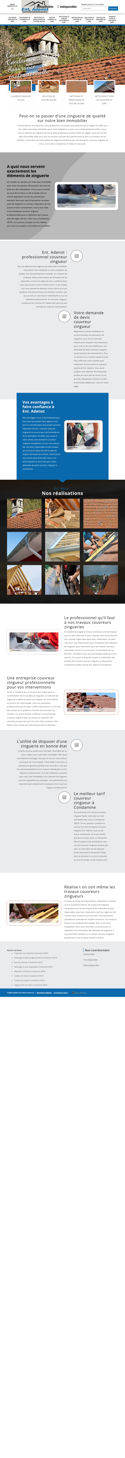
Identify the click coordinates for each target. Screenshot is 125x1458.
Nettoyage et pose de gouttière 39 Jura (64, 19)
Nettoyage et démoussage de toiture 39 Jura (39, 19)
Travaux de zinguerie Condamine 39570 (29, 980)
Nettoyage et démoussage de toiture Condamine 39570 (35, 958)
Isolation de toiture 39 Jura (89, 19)
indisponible (43, 7)
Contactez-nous (61, 992)
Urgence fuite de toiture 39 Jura (112, 19)
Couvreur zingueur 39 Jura (12, 19)
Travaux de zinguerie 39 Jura (101, 19)
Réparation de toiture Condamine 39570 (29, 971)
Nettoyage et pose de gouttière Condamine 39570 (33, 967)
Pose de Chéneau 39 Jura (52, 19)
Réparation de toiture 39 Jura (77, 19)
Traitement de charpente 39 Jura (24, 19)
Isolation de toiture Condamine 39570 (29, 976)
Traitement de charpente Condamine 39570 (31, 953)
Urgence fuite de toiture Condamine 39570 (30, 985)
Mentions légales (44, 992)
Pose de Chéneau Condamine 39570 (28, 962)
